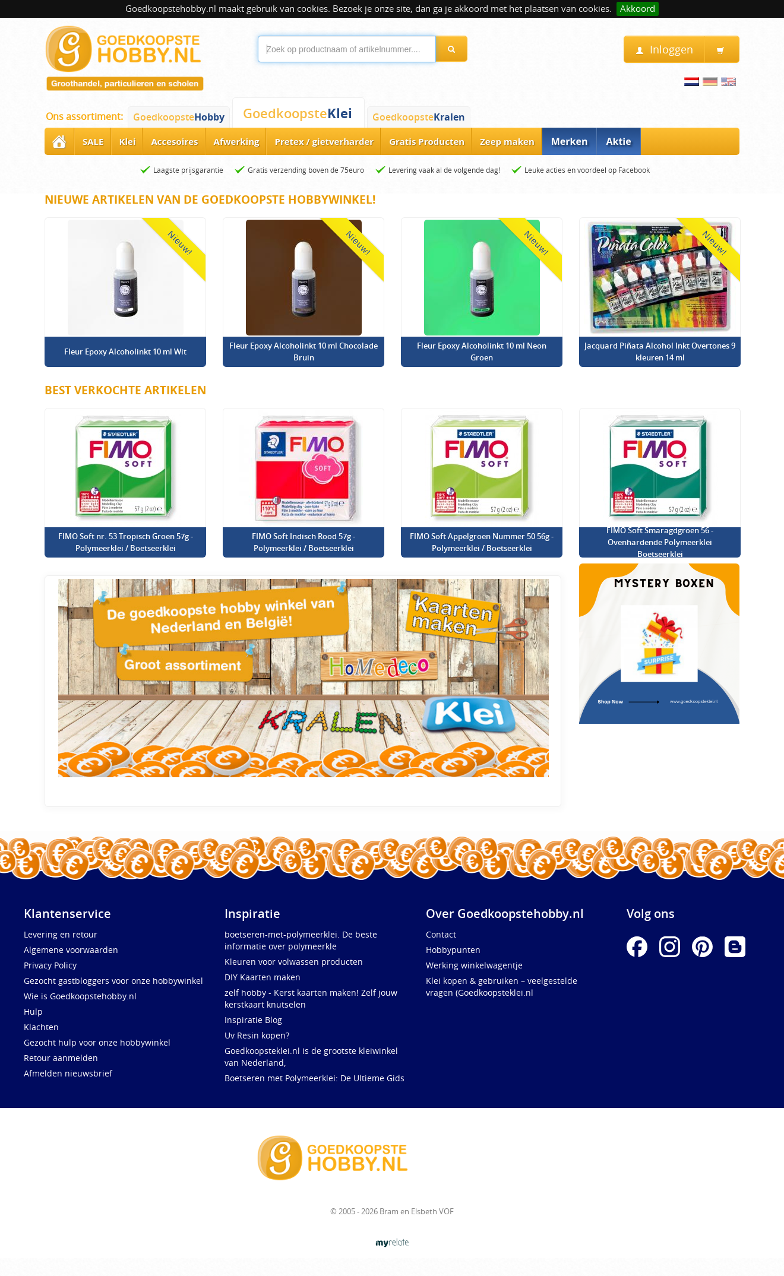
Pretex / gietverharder (324, 141)
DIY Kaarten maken (263, 977)
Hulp (33, 1011)
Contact (441, 934)
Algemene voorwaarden (71, 949)
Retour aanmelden (61, 1057)
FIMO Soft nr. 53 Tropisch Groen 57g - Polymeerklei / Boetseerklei (125, 542)
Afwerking (237, 141)
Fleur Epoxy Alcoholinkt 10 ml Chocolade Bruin (303, 351)
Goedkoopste (179, 117)
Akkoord (637, 8)
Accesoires (174, 141)
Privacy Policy (50, 965)
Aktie (618, 141)
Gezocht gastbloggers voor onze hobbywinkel (113, 980)
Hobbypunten (453, 949)
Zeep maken (507, 141)
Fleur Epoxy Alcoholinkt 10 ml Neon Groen (481, 351)
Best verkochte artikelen (125, 390)
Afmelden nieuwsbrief (68, 1073)
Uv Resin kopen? (257, 1035)
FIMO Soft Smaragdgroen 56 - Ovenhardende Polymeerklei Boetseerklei (659, 542)
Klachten (41, 1027)
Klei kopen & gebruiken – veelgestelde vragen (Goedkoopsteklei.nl (501, 986)
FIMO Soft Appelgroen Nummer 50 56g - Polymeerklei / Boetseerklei (482, 542)
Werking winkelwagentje (474, 965)
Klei (127, 141)
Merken (569, 141)
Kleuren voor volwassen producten (294, 961)
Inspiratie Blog (253, 1019)
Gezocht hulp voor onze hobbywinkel (97, 1042)
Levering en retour (60, 934)
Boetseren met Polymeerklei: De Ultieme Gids (314, 1078)
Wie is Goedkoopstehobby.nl (80, 996)
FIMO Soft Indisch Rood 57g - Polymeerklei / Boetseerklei (303, 542)
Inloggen (664, 49)
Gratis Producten (426, 141)
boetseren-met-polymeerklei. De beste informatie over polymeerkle (301, 940)
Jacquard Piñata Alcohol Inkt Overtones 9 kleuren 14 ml (659, 351)
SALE (93, 141)
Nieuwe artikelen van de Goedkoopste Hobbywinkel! (210, 199)
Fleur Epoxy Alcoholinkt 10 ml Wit (125, 351)
